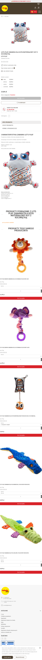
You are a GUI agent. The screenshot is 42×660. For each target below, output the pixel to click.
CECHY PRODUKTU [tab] (7, 125)
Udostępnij (9, 116)
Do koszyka (21, 98)
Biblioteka (3, 624)
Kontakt (3, 628)
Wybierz (2, 286)
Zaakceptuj (7, 657)
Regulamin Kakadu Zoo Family (8, 620)
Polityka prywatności (6, 616)
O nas (2, 614)
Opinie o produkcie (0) (9, 128)
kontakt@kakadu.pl (7, 605)
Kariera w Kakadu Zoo (6, 632)
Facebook (2, 639)
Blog (2, 622)
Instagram (5, 639)
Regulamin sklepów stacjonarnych (9, 630)
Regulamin (3, 618)
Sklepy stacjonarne (5, 626)
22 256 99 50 (10, 109)
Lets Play (4, 56)
